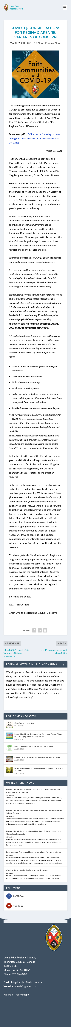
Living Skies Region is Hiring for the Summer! (34, 746)
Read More (30, 803)
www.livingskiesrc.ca (25, 986)
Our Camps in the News (25, 723)
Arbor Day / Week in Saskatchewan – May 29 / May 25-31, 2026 (38, 769)
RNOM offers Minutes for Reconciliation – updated (37, 757)
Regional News (53, 42)
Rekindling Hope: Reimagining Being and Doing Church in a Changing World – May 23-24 (38, 735)
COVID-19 (31, 42)
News (41, 42)
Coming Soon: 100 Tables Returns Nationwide (26, 870)
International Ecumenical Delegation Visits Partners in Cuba (33, 852)
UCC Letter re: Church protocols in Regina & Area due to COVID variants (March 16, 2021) (34, 138)
